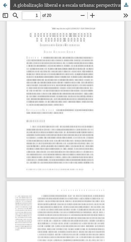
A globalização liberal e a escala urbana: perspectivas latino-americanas (72, 5)
